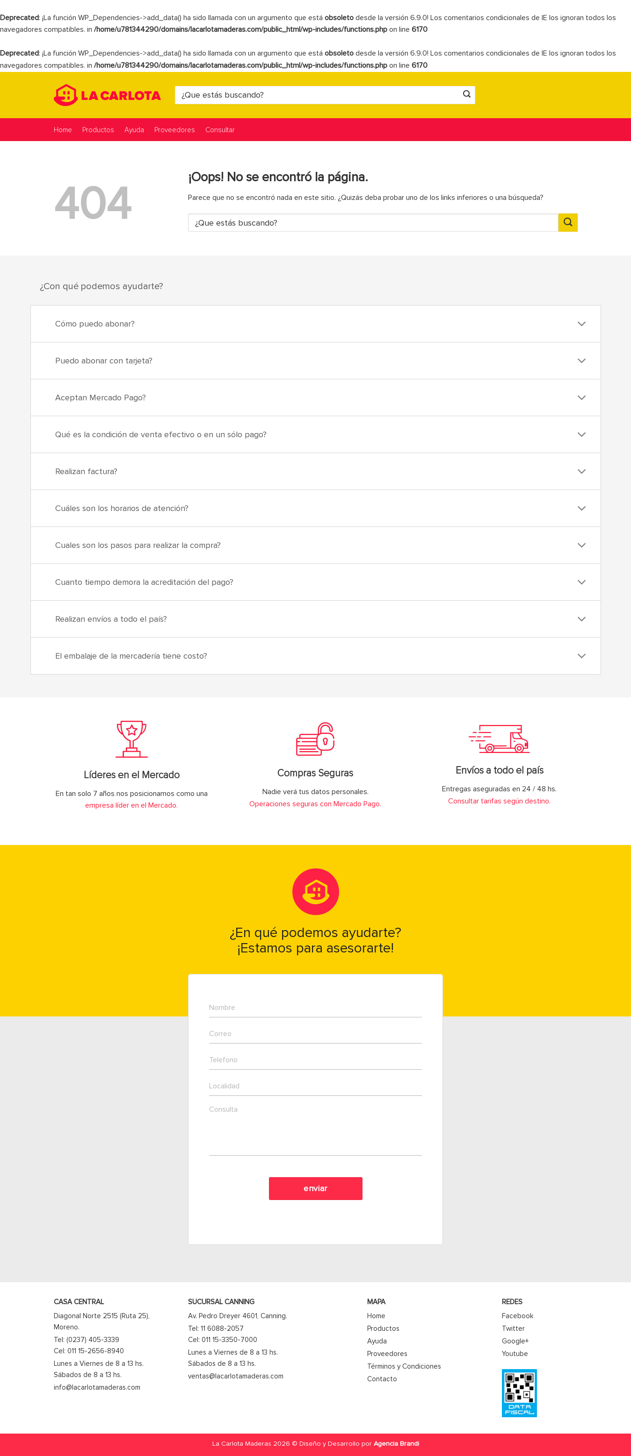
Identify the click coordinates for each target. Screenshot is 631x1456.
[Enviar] (467, 95)
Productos (98, 130)
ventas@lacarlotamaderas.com (235, 1376)
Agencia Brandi (396, 1444)
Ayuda (134, 130)
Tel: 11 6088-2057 (216, 1328)
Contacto (382, 1379)
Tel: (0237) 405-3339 (86, 1339)
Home (63, 130)
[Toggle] (582, 325)
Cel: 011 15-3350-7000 (222, 1339)
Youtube (515, 1353)
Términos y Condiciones (404, 1366)
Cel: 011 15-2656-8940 (89, 1351)
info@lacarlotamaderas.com (97, 1387)
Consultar (220, 130)
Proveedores (174, 130)
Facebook (517, 1316)
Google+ (515, 1341)
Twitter (513, 1328)
